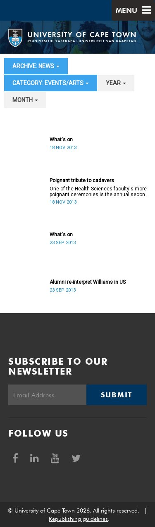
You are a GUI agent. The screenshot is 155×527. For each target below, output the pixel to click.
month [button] (25, 100)
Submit (116, 395)
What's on (61, 139)
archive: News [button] (36, 66)
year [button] (116, 83)
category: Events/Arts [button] (50, 83)
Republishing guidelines (78, 518)
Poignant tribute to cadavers (82, 180)
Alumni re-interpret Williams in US (88, 282)
